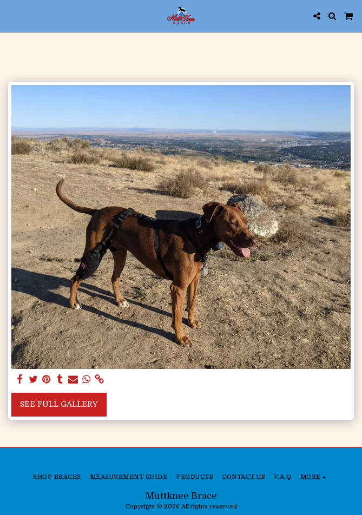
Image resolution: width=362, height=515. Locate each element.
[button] (12, 15)
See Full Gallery (58, 404)
